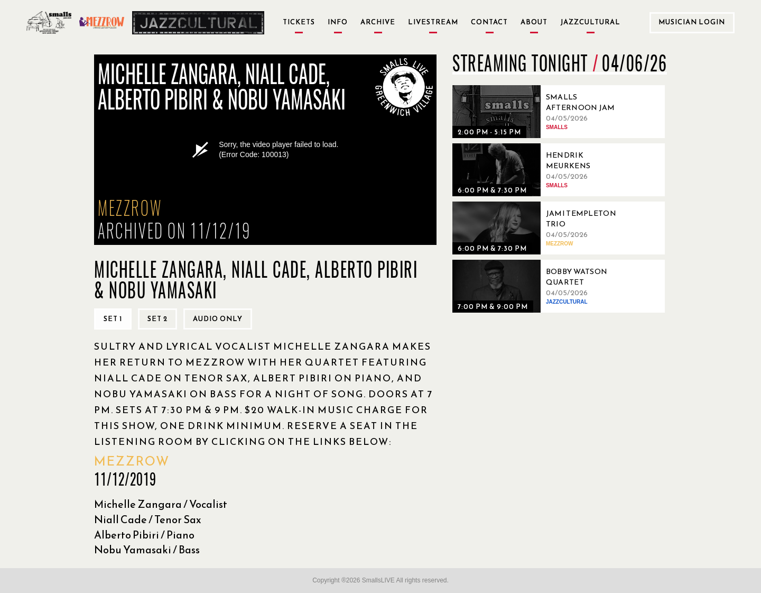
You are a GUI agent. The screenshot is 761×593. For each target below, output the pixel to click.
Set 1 (113, 319)
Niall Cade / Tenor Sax (147, 519)
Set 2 (157, 319)
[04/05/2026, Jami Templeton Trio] (542, 228)
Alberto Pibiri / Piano (144, 535)
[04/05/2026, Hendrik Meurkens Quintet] (542, 169)
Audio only (218, 319)
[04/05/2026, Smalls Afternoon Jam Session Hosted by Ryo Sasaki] (542, 111)
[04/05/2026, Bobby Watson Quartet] (542, 286)
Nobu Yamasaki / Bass (147, 550)
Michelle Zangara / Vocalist (160, 504)
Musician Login (691, 22)
